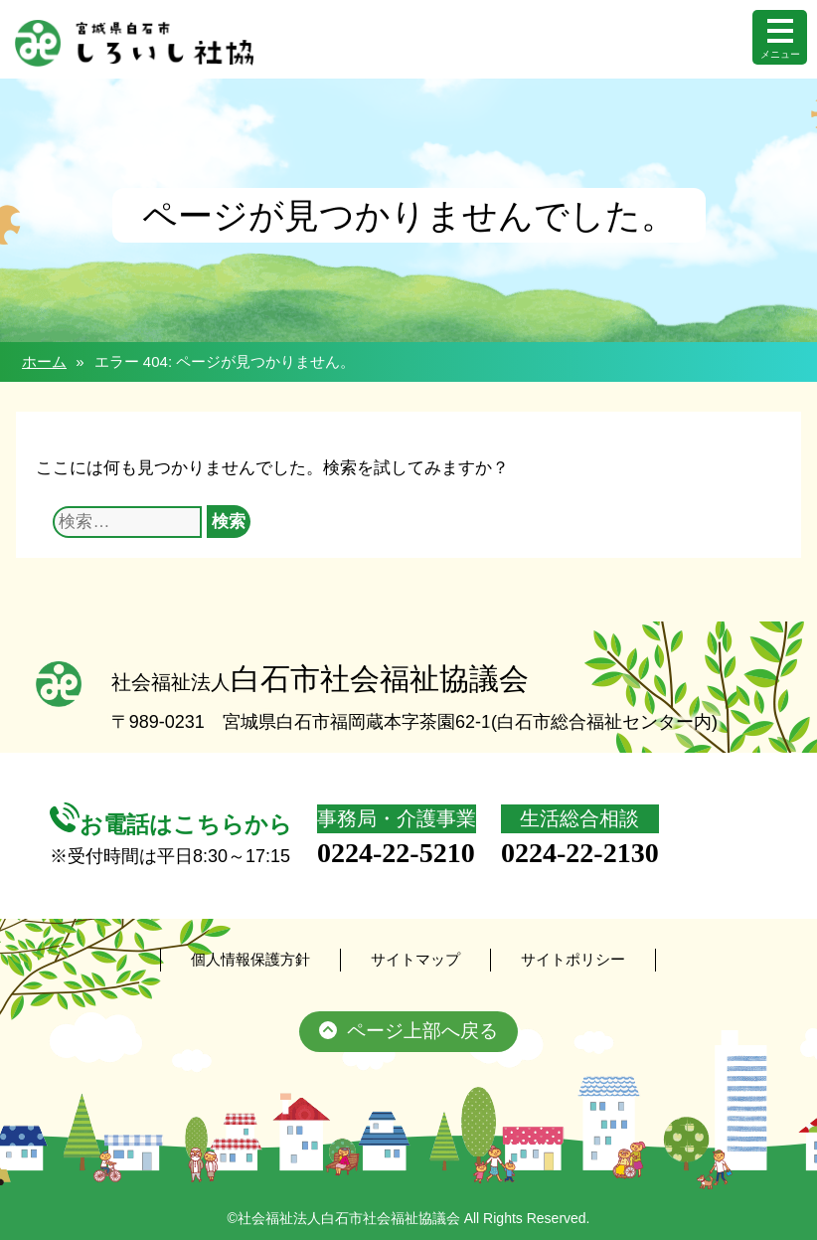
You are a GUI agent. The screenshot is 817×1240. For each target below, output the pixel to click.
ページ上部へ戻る (408, 1031)
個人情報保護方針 (250, 959)
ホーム (44, 361)
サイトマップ (415, 959)
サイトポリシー (573, 959)
